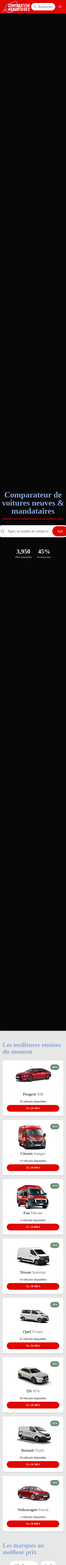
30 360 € (33, 1464)
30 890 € (33, 1167)
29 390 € (33, 1108)
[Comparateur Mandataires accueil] (16, 7)
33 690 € (33, 1227)
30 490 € (33, 1286)
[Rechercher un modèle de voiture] (43, 6)
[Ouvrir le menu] (60, 6)
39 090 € (33, 1523)
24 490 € (33, 1345)
